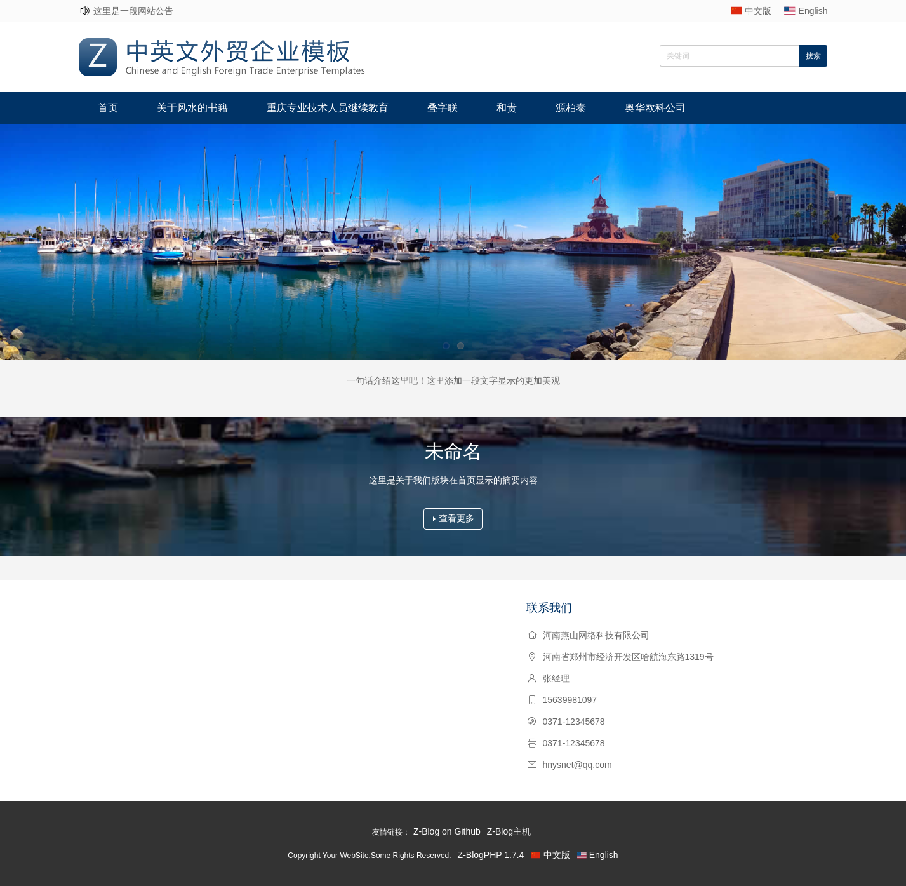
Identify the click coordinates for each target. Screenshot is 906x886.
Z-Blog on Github (447, 831)
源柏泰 (571, 107)
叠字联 (442, 107)
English (813, 11)
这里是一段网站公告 (133, 11)
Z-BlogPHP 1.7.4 (491, 855)
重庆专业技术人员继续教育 (328, 107)
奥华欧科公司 (655, 107)
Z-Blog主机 (509, 831)
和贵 (506, 107)
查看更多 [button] (453, 518)
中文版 (758, 11)
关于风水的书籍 (192, 107)
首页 (108, 107)
